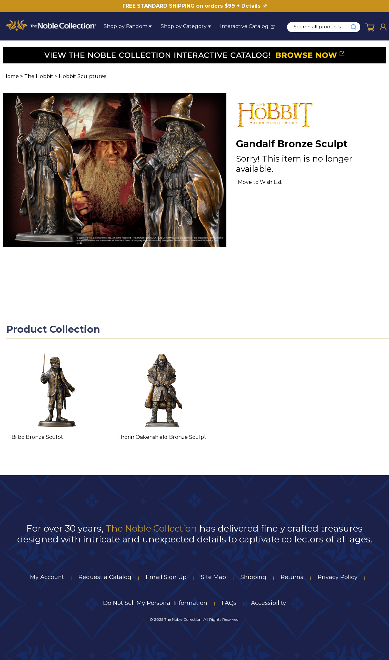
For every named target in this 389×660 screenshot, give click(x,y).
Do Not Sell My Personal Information (155, 602)
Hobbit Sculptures (82, 76)
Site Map (213, 577)
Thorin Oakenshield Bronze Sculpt (161, 437)
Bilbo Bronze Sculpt (37, 437)
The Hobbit (38, 76)
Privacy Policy (337, 577)
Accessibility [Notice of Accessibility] (268, 602)
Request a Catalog (104, 577)
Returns (292, 577)
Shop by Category (184, 26)
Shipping (253, 577)
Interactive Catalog (244, 26)
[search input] (322, 27)
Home (11, 76)
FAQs (229, 602)
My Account (47, 577)
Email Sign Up (166, 577)
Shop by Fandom (125, 26)
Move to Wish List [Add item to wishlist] (260, 182)
